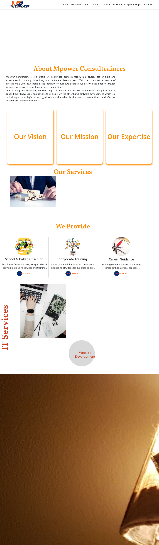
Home (66, 4)
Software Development (113, 4)
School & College (79, 4)
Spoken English (134, 4)
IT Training (95, 4)
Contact (148, 4)
